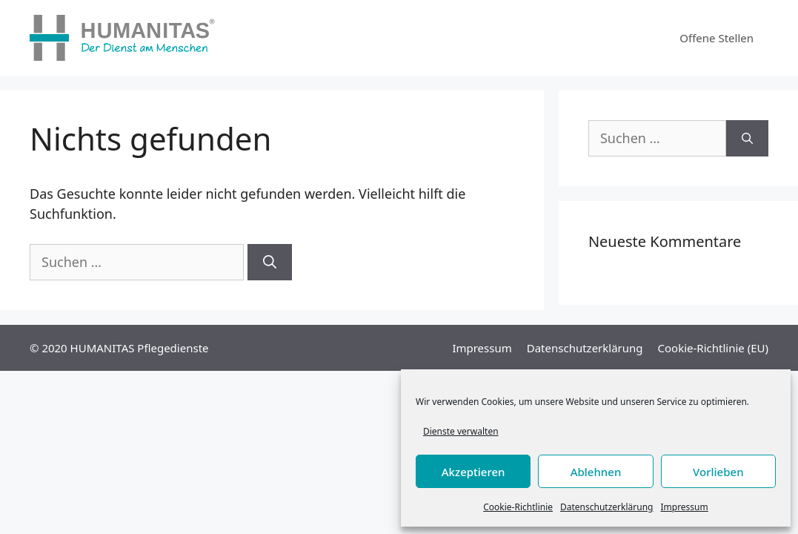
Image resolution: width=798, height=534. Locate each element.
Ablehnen (596, 471)
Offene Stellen (716, 37)
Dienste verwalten (461, 431)
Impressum (684, 507)
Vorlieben (718, 471)
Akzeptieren (473, 471)
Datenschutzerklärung (606, 507)
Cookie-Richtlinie (518, 507)
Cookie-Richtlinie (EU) (713, 347)
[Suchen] (269, 262)
